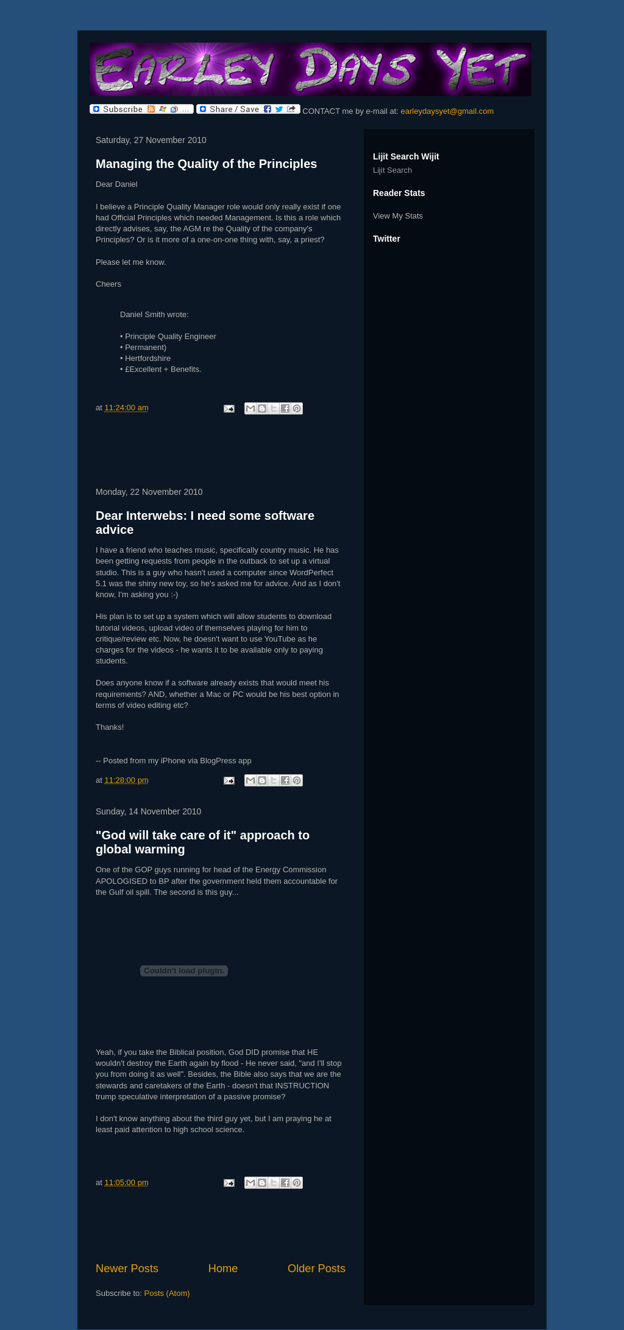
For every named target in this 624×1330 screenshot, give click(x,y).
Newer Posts (127, 1268)
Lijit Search (392, 170)
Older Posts (317, 1268)
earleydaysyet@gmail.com (447, 111)
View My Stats (398, 215)
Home (223, 1268)
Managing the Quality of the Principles (206, 163)
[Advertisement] (220, 453)
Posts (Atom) (167, 1293)
